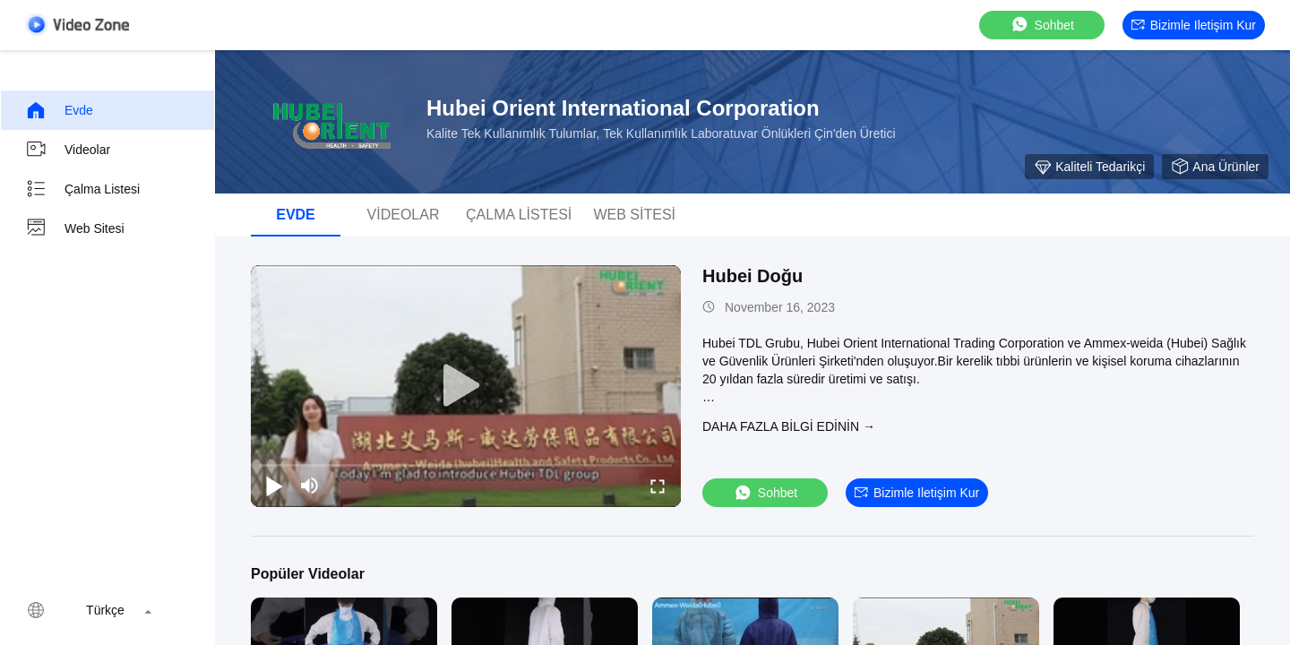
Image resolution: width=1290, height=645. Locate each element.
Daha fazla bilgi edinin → (788, 426)
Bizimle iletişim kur (1193, 25)
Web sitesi (75, 228)
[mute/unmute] (310, 485)
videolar (67, 149)
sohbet (1042, 24)
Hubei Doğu (752, 276)
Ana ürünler (1215, 167)
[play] (465, 386)
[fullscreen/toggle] (657, 485)
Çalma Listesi (82, 189)
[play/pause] (274, 485)
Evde (59, 110)
